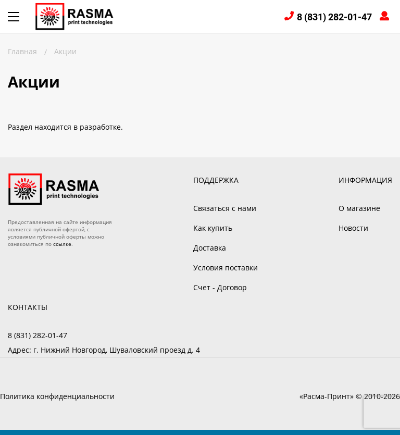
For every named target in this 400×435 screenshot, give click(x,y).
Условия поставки (225, 267)
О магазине (359, 208)
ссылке (62, 243)
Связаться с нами (224, 208)
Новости (353, 228)
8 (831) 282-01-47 (334, 16)
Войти (386, 16)
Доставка (209, 248)
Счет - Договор (220, 287)
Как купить (212, 228)
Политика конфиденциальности (57, 396)
